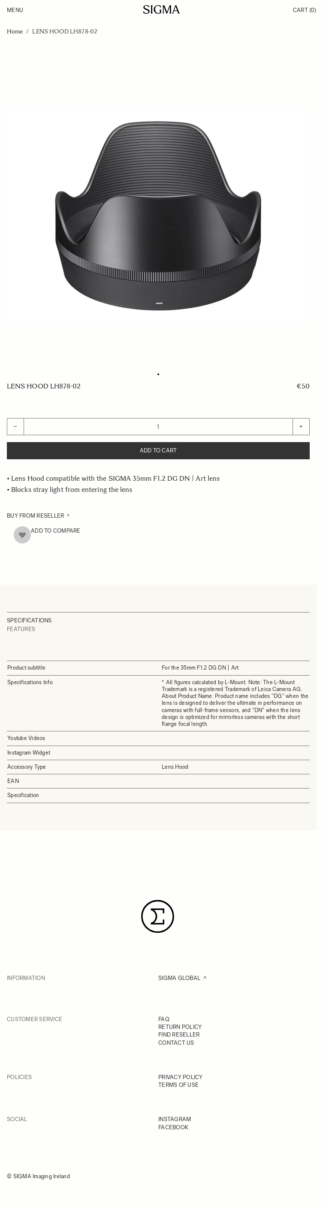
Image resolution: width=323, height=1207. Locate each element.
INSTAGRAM (174, 1119)
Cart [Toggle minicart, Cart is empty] (304, 10)
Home (15, 31)
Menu (15, 10)
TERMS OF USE (178, 1085)
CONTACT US (176, 1043)
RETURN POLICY (180, 1027)
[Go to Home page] (161, 9)
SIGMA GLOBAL (179, 978)
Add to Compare (56, 531)
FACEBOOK (173, 1127)
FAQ (163, 1019)
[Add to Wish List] (22, 534)
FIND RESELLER (178, 1034)
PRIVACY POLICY (180, 1077)
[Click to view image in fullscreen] (158, 215)
